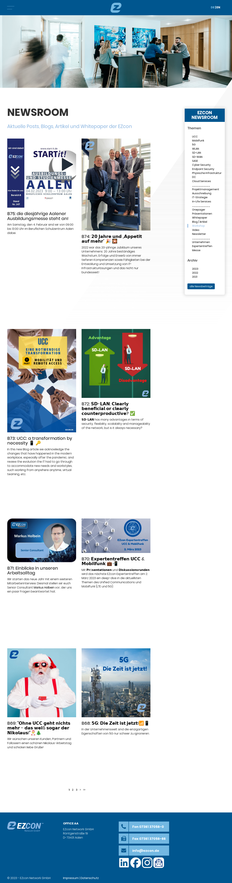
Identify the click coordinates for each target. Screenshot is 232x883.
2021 (194, 277)
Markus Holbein (44, 587)
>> (84, 790)
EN (218, 7)
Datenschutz (89, 878)
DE (213, 7)
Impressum (70, 878)
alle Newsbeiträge (201, 286)
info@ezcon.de (145, 850)
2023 (195, 269)
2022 (195, 273)
